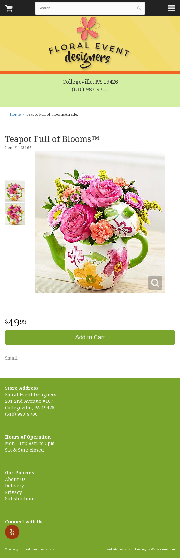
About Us (15, 479)
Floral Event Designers (90, 44)
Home (15, 114)
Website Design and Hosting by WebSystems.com (140, 549)
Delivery (14, 485)
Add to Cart (90, 337)
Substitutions (20, 498)
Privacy (13, 492)
